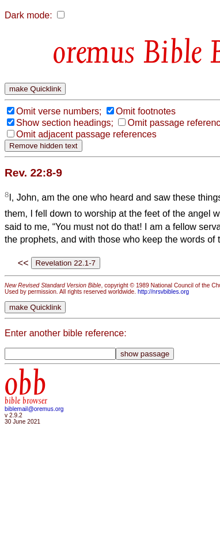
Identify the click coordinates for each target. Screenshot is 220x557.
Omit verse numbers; (58, 111)
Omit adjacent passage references (86, 134)
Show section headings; (64, 123)
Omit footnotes (146, 111)
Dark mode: (28, 15)
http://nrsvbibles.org (163, 292)
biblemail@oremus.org (34, 409)
